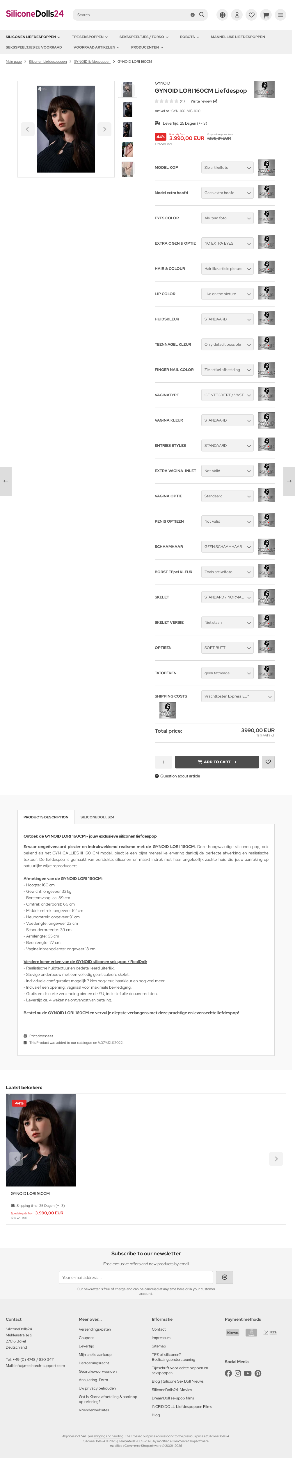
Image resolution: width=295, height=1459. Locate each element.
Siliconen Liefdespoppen (33, 37)
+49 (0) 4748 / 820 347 (33, 1359)
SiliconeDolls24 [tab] (97, 817)
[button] (127, 109)
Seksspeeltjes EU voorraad (34, 47)
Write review (201, 101)
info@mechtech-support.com (40, 1365)
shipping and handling (108, 1436)
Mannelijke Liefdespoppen (238, 37)
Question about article (177, 776)
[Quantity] (163, 762)
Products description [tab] (46, 817)
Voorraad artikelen (97, 47)
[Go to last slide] (128, 91)
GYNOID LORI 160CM (30, 1193)
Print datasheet (41, 1036)
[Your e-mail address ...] (136, 1277)
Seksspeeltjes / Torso (144, 37)
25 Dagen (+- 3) (193, 123)
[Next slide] (128, 168)
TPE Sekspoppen (90, 37)
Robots (189, 37)
